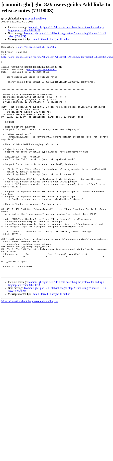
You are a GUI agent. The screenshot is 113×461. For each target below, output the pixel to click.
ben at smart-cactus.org (42, 74)
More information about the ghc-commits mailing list (29, 347)
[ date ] (35, 39)
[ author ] (66, 39)
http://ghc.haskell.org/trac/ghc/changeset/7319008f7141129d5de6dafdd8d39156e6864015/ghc (57, 59)
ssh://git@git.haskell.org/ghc (37, 47)
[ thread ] (44, 39)
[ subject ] (55, 39)
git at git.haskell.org (35, 18)
